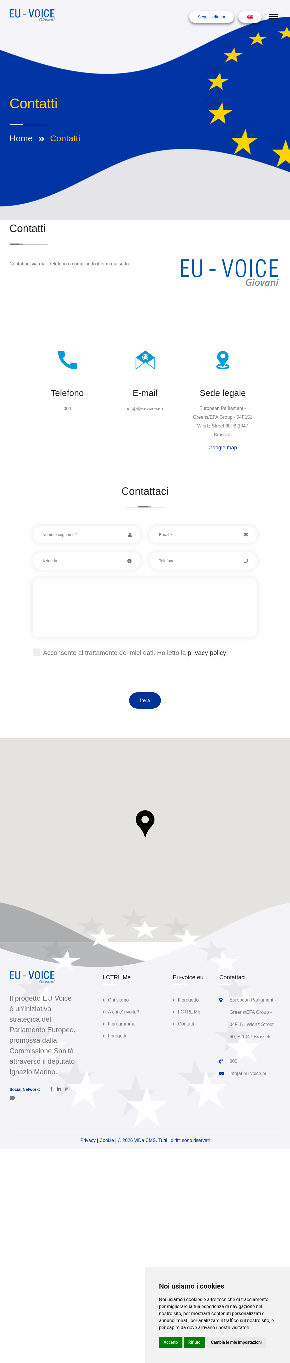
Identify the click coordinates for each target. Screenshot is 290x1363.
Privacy (88, 1140)
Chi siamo (118, 999)
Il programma (121, 1023)
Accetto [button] (171, 1342)
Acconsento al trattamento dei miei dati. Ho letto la (129, 652)
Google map (222, 448)
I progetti (117, 1035)
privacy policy (207, 652)
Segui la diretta (211, 17)
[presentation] (77, 681)
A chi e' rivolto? (123, 1011)
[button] (145, 825)
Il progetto (188, 999)
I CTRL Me (189, 1011)
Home (21, 138)
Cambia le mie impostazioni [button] (236, 1342)
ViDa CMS (145, 1140)
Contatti (186, 1023)
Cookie (106, 1140)
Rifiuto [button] (194, 1342)
